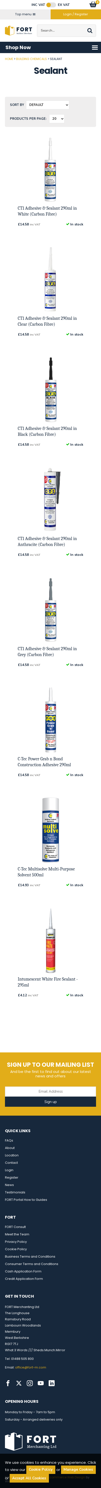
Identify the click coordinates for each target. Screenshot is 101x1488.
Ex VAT (64, 5)
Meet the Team (17, 1234)
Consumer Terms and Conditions (31, 1264)
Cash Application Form (23, 1271)
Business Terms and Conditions (30, 1256)
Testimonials (15, 1192)
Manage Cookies (78, 1469)
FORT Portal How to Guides (26, 1199)
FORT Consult (15, 1227)
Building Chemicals (31, 59)
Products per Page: (28, 119)
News (9, 1185)
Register (11, 1177)
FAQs (9, 1140)
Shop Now (51, 47)
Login (9, 1170)
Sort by (17, 105)
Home (9, 59)
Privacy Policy (16, 1241)
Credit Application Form (24, 1278)
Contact (11, 1162)
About (10, 1148)
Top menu (25, 14)
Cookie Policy (16, 1249)
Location (12, 1155)
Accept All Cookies (29, 1478)
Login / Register (75, 14)
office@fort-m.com (30, 1367)
